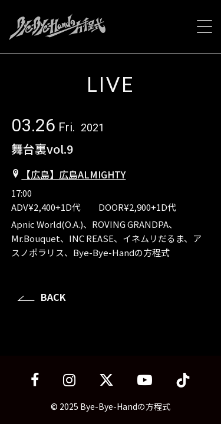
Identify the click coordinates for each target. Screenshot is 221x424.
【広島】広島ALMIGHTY (73, 174)
